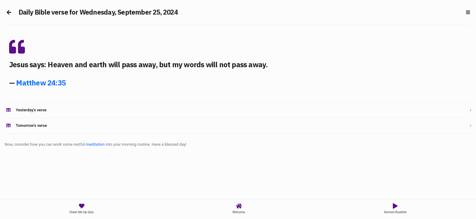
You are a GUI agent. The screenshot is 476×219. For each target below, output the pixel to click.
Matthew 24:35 (41, 83)
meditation (95, 144)
